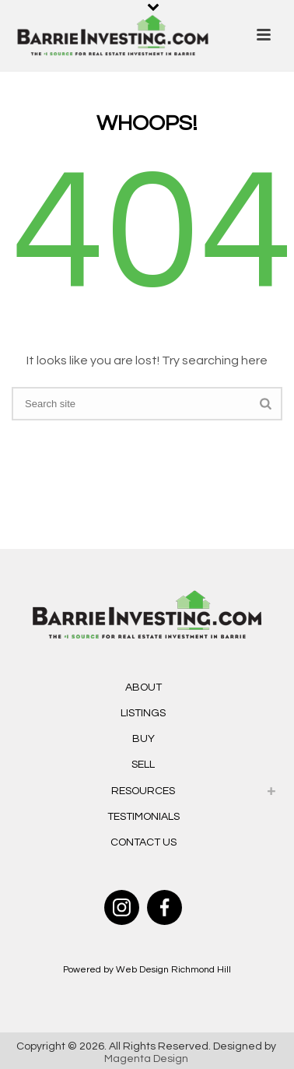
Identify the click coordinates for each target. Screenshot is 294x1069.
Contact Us (143, 842)
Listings (143, 713)
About (143, 687)
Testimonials (143, 816)
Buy (143, 738)
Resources (143, 791)
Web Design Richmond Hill (173, 970)
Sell (143, 764)
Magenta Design (146, 1058)
